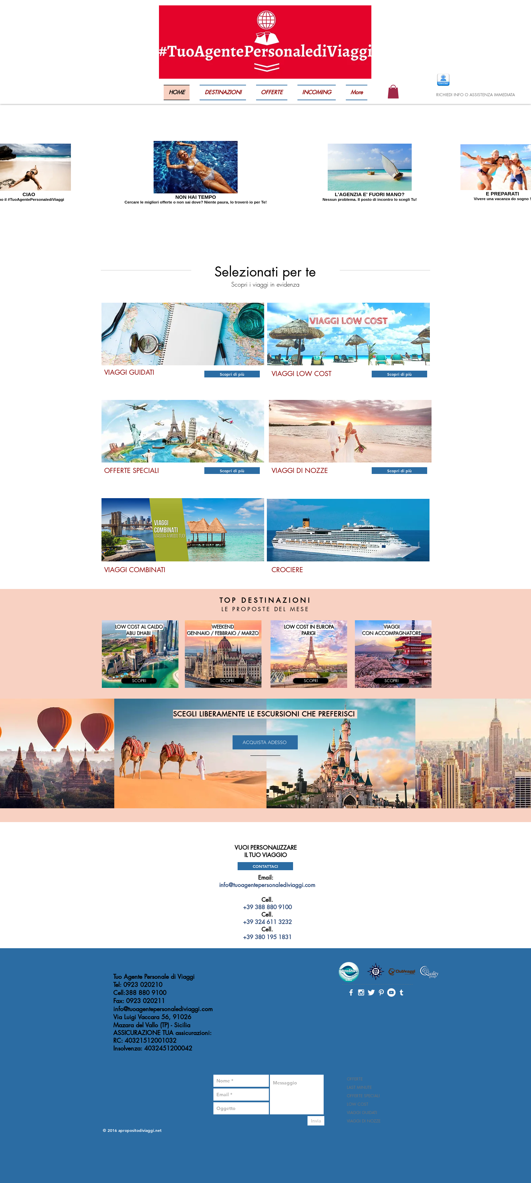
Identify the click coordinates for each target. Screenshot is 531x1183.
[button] (393, 92)
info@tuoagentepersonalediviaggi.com (267, 885)
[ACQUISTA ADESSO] (265, 742)
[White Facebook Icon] (351, 992)
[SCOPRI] (139, 680)
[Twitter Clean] (371, 992)
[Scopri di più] (232, 374)
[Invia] (316, 1120)
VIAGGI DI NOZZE (363, 1121)
